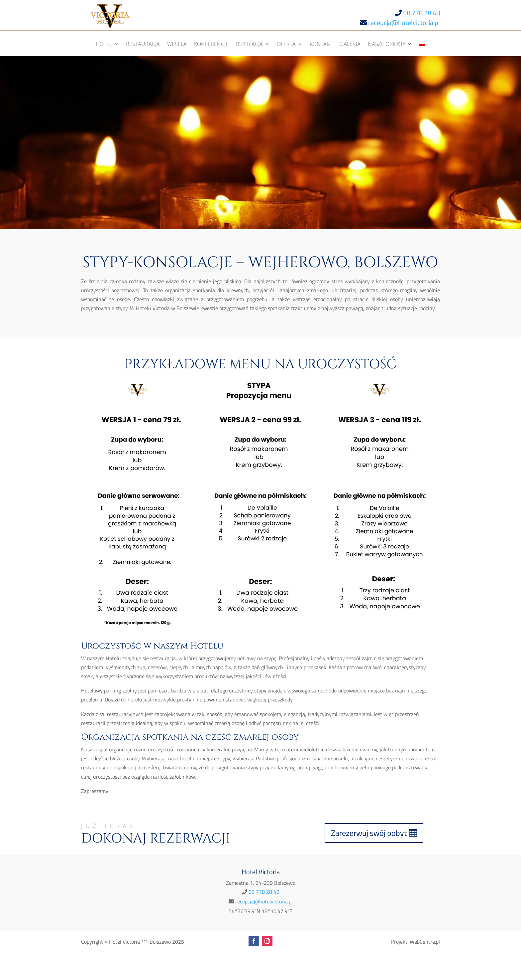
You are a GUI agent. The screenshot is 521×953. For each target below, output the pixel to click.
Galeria (350, 45)
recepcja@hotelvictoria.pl (404, 22)
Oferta (286, 45)
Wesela (177, 45)
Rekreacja (249, 45)
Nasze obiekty (386, 45)
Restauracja (143, 45)
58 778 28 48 (421, 13)
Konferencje (211, 45)
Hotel (104, 45)
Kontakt (321, 45)
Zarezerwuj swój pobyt (369, 833)
